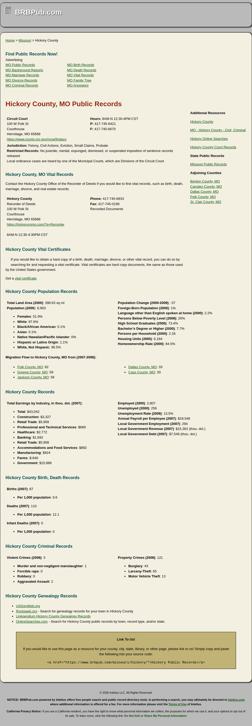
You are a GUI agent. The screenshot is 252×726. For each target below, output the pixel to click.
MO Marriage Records (22, 75)
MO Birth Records (80, 65)
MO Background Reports (24, 70)
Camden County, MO (206, 187)
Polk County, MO (203, 197)
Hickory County (201, 122)
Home (10, 40)
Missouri (25, 40)
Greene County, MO (32, 372)
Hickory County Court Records (213, 147)
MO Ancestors (78, 85)
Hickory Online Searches (209, 139)
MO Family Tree (79, 80)
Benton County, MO (205, 181)
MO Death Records (81, 70)
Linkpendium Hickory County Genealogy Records (53, 616)
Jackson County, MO (33, 377)
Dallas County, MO (204, 192)
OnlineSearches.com (32, 621)
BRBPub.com (38, 12)
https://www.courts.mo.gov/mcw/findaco (37, 139)
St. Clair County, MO (205, 202)
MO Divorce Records (21, 80)
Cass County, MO (141, 372)
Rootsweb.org (26, 611)
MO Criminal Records (22, 85)
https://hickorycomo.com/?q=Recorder (35, 224)
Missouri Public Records (208, 164)
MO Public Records (20, 65)
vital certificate (25, 278)
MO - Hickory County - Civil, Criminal (218, 130)
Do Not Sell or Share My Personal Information (155, 715)
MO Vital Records (80, 75)
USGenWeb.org (28, 606)
